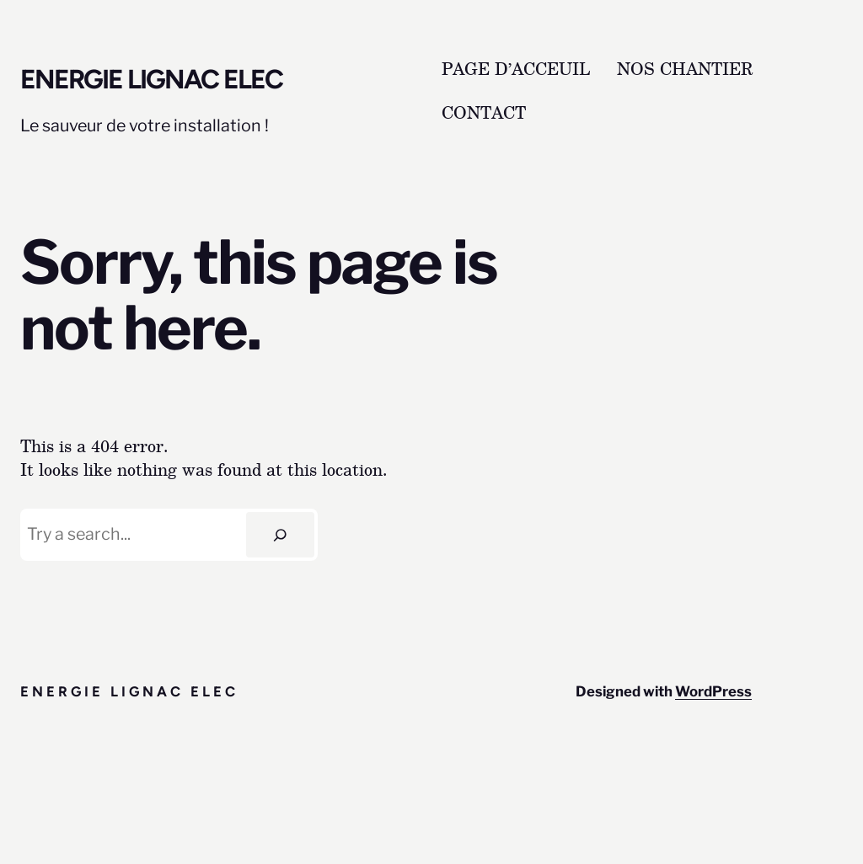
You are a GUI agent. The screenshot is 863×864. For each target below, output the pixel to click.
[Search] (280, 535)
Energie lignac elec (151, 79)
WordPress (713, 691)
